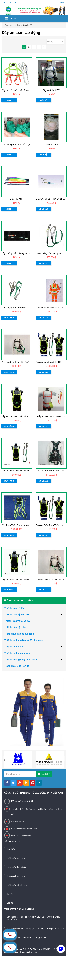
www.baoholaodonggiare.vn (22, 835)
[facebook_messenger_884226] (61, 949)
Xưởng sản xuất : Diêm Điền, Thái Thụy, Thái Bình (28, 938)
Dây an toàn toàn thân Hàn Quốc (17, 416)
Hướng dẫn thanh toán (16, 867)
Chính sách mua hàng (16, 876)
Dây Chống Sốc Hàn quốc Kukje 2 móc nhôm (23, 307)
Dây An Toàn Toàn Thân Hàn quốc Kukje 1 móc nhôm (27, 579)
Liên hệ (10, 903)
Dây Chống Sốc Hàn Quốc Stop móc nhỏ (21, 253)
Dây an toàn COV (51, 90)
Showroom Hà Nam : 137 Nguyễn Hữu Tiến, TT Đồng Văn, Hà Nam (35, 929)
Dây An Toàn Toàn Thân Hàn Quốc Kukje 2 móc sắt (26, 470)
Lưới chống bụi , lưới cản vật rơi (17, 144)
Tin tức (10, 894)
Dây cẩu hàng (17, 199)
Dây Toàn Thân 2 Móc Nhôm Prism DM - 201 (23, 525)
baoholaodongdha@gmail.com (24, 829)
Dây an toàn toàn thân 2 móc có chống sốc (22, 90)
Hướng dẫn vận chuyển (17, 885)
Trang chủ (9, 25)
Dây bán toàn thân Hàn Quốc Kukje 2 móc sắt (23, 362)
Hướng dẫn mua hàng (16, 858)
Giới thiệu (11, 849)
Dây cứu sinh (51, 144)
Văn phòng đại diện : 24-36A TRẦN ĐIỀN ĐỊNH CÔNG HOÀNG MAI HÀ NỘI (33, 918)
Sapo (35, 952)
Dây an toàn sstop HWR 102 (51, 416)
